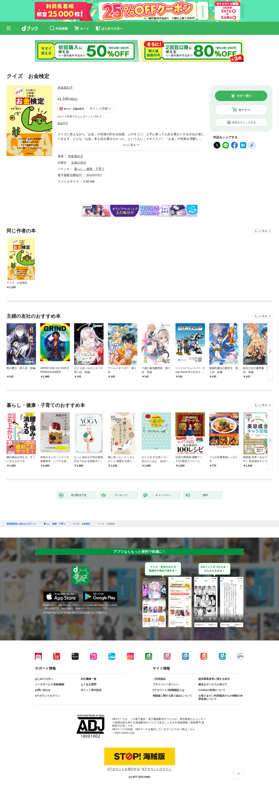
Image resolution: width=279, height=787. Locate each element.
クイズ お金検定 (81, 524)
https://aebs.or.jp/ (124, 732)
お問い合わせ (43, 690)
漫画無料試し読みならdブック (21, 524)
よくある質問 (88, 684)
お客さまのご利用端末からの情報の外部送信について (220, 697)
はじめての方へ (44, 678)
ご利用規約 (159, 678)
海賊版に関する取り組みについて (172, 695)
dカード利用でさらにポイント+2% (78, 116)
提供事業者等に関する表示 (214, 678)
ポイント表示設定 (91, 690)
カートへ (244, 110)
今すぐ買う (244, 96)
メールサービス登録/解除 (49, 684)
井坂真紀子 (65, 87)
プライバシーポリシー (166, 684)
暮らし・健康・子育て (89, 169)
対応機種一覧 (88, 678)
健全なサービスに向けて (212, 684)
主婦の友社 (78, 162)
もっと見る (260, 230)
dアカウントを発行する (123, 769)
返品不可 (63, 123)
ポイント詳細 (98, 108)
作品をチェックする (244, 122)
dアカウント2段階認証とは (168, 690)
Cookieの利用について (211, 690)
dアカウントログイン (47, 695)
